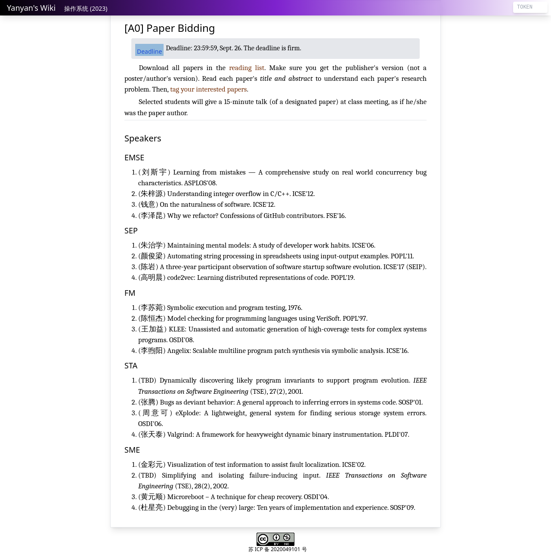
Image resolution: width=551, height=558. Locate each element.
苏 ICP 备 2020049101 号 (277, 549)
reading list (246, 68)
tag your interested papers (208, 89)
